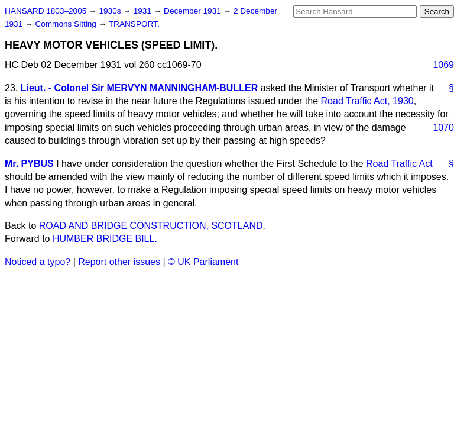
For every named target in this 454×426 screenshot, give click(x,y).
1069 (443, 65)
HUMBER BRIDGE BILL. (105, 239)
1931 (144, 11)
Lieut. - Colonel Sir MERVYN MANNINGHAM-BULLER (139, 88)
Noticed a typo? (37, 262)
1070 (443, 127)
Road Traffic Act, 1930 (367, 101)
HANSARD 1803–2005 (45, 11)
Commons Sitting (66, 24)
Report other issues (119, 262)
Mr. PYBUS (29, 164)
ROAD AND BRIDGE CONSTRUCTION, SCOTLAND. (152, 226)
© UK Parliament (203, 262)
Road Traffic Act (399, 164)
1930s (111, 11)
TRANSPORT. (134, 24)
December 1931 (193, 11)
